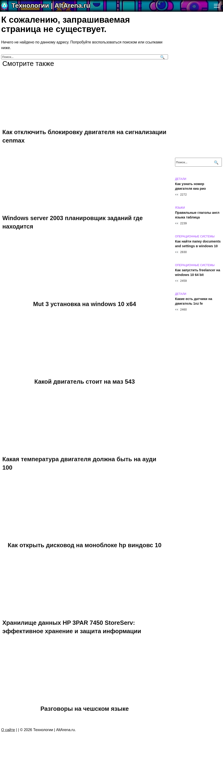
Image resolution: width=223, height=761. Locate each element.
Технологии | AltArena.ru (50, 5)
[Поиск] (162, 56)
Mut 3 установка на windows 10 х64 (84, 304)
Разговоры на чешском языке (84, 708)
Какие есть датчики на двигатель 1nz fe (193, 301)
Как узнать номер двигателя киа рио (190, 186)
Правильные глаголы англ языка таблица (197, 215)
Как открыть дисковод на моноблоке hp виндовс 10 (84, 545)
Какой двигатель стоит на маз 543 (84, 381)
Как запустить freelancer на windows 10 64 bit (197, 272)
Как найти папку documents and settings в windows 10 (198, 243)
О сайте (8, 730)
